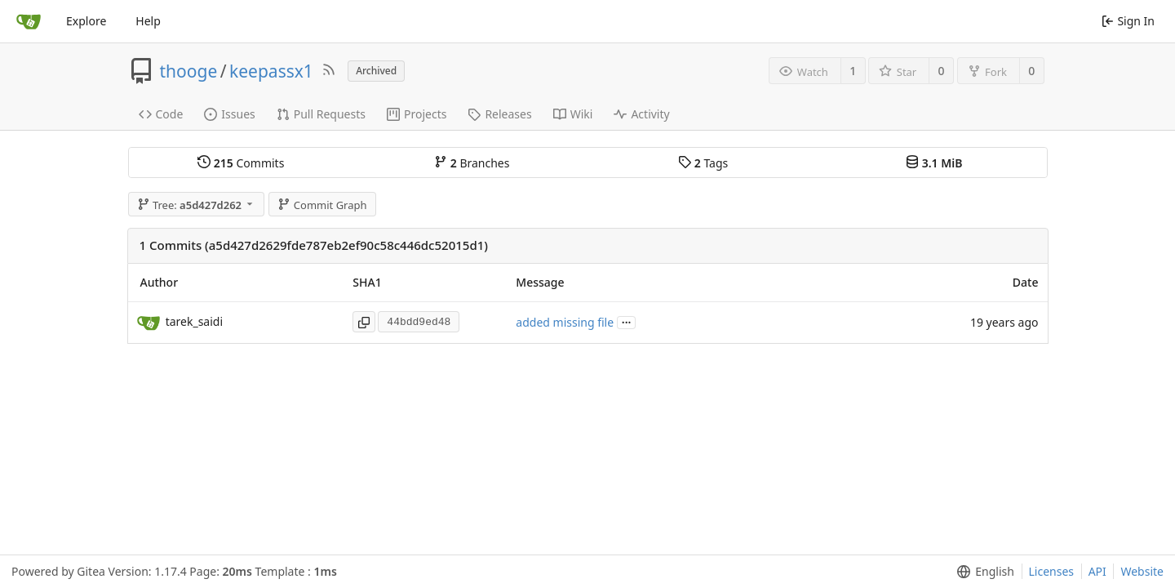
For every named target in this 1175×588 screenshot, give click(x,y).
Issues (229, 114)
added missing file (565, 322)
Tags (703, 163)
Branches (471, 163)
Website (1142, 571)
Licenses (1052, 571)
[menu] (982, 571)
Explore (86, 21)
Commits (240, 163)
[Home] (28, 21)
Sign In (1128, 21)
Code (161, 114)
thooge (189, 71)
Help (148, 21)
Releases (499, 114)
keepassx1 (271, 71)
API (1097, 571)
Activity (641, 114)
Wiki (573, 114)
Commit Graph (321, 205)
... (627, 321)
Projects (416, 114)
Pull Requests (321, 114)
